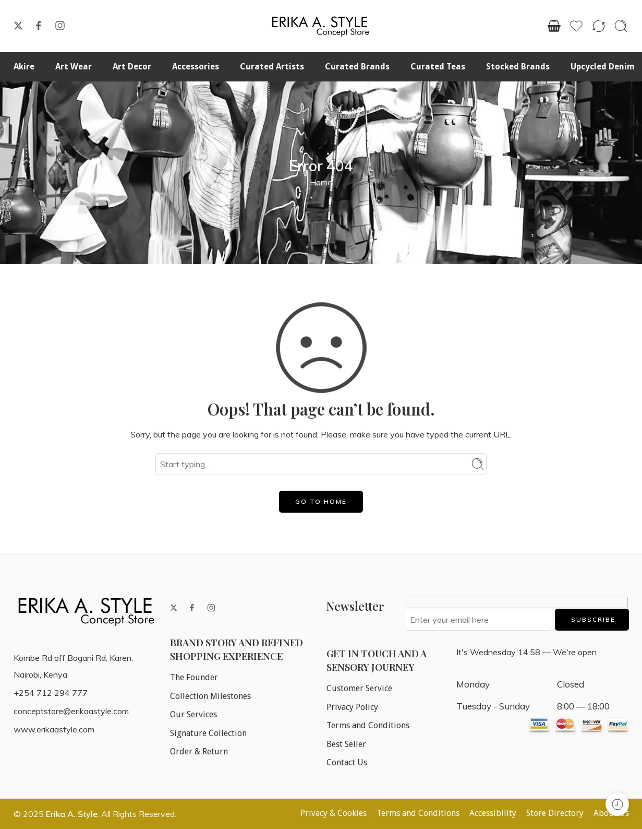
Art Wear (73, 67)
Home (321, 182)
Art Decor (132, 67)
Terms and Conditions (367, 725)
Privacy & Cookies (333, 813)
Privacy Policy (352, 707)
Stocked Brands (518, 67)
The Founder (194, 677)
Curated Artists (272, 67)
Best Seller (346, 744)
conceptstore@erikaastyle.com (71, 711)
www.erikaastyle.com (54, 729)
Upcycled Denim (603, 67)
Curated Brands (357, 67)
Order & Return (199, 751)
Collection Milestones (210, 696)
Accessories (195, 67)
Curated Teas (437, 67)
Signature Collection (208, 733)
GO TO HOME (321, 501)
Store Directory (555, 813)
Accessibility (492, 813)
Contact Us (346, 762)
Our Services (193, 714)
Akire (24, 67)
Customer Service (359, 688)
